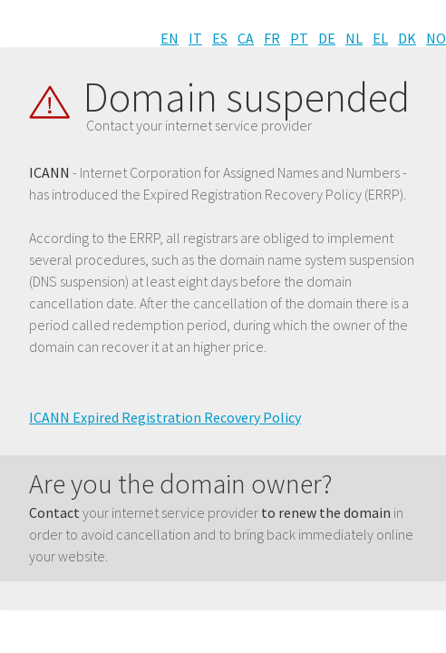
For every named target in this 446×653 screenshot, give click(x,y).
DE (326, 38)
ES (220, 38)
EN (169, 38)
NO (436, 38)
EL (380, 38)
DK (407, 38)
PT (299, 38)
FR (272, 38)
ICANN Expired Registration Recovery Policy (165, 417)
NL (354, 38)
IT (195, 38)
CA (246, 38)
